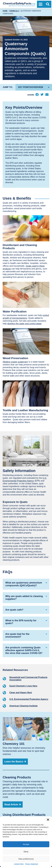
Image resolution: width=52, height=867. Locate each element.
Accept (26, 844)
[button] (48, 819)
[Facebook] (37, 94)
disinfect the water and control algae (24, 324)
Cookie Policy (19, 864)
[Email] (46, 94)
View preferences (26, 859)
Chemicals (14, 11)
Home (5, 11)
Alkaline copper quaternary (15, 362)
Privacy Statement (31, 864)
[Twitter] (41, 94)
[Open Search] (47, 4)
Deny (26, 851)
